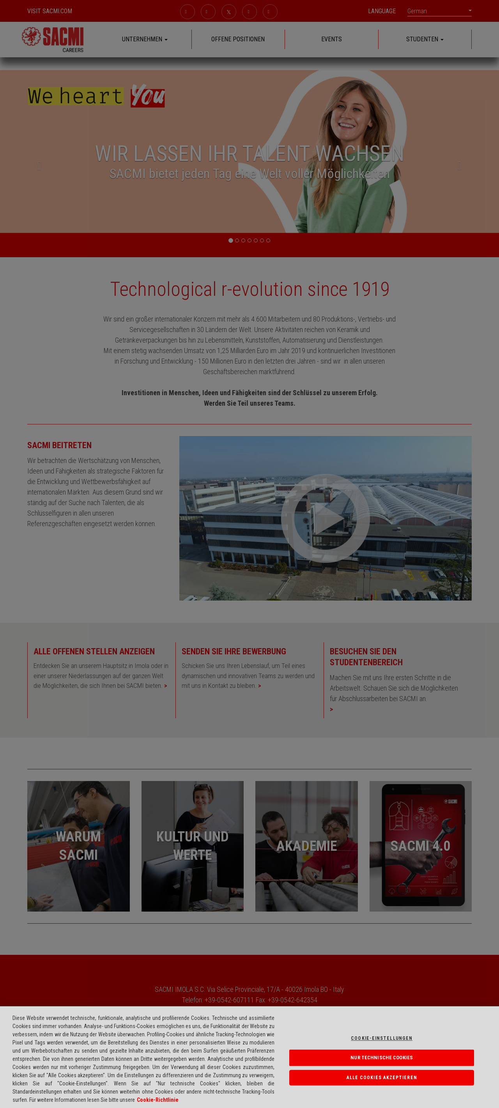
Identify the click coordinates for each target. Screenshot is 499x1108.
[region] (249, 1057)
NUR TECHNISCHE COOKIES (381, 1057)
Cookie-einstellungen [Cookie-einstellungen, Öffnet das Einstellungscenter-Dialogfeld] (381, 1038)
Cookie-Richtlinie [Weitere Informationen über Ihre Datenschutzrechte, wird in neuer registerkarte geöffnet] (158, 1100)
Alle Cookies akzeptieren (382, 1077)
